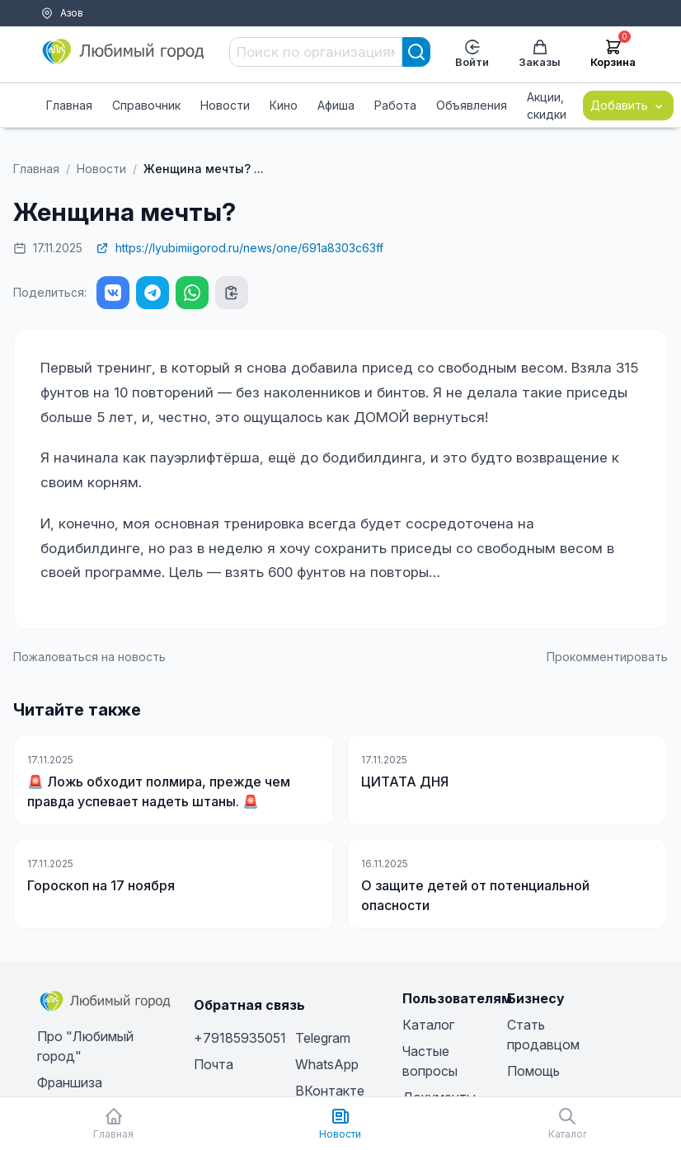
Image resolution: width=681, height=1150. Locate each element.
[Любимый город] (124, 52)
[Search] (416, 52)
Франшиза (69, 1082)
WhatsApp (327, 1064)
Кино (284, 105)
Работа (395, 105)
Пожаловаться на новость (89, 657)
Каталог (428, 1024)
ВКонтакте (329, 1090)
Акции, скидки (546, 105)
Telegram (322, 1038)
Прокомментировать (607, 657)
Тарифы (39, 33)
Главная (69, 105)
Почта (213, 1064)
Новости (225, 105)
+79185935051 (240, 1038)
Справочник (146, 105)
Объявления (471, 105)
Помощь (94, 33)
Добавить (628, 105)
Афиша (336, 105)
